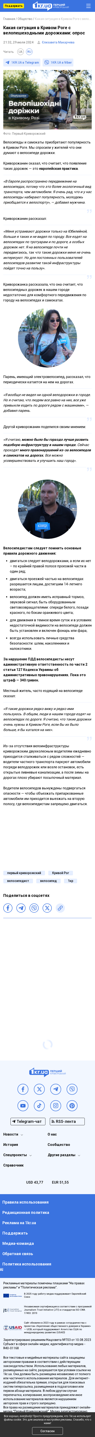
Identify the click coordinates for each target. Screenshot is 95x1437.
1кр (70, 881)
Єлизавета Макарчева (58, 42)
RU (29, 52)
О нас (52, 1134)
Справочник (13, 1165)
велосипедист (18, 881)
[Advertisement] (47, 970)
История (10, 1145)
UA (20, 52)
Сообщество (59, 1145)
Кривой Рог (60, 873)
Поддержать (13, 5)
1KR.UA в (25, 62)
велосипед (48, 881)
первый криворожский (24, 873)
